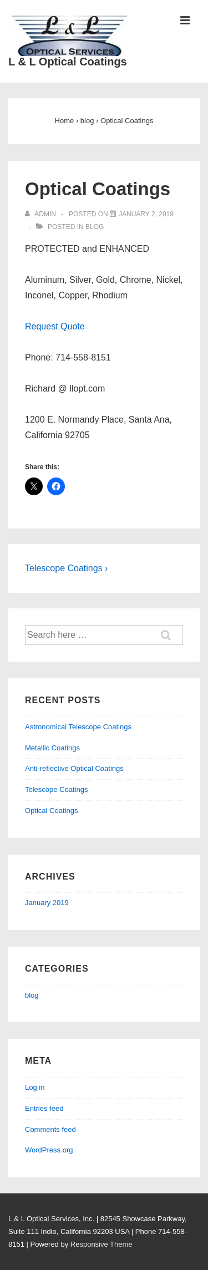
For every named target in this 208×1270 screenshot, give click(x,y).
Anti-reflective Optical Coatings (74, 768)
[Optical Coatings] (146, 214)
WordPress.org (49, 1150)
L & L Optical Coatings (67, 61)
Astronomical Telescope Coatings (78, 727)
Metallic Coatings (52, 748)
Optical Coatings (51, 810)
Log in (34, 1087)
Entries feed (44, 1108)
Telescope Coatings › (66, 568)
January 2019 (47, 902)
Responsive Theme (101, 1244)
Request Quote (55, 326)
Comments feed (50, 1129)
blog (94, 227)
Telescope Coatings (56, 789)
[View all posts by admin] (41, 214)
